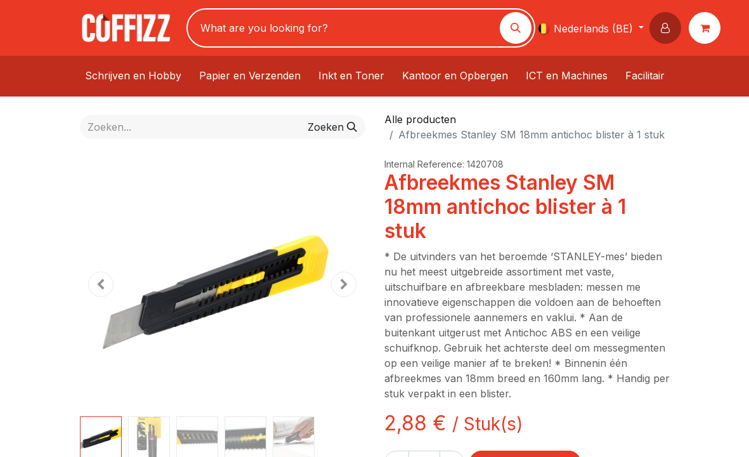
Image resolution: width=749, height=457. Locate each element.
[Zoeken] (515, 28)
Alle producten (420, 119)
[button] (667, 28)
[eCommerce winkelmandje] (707, 28)
